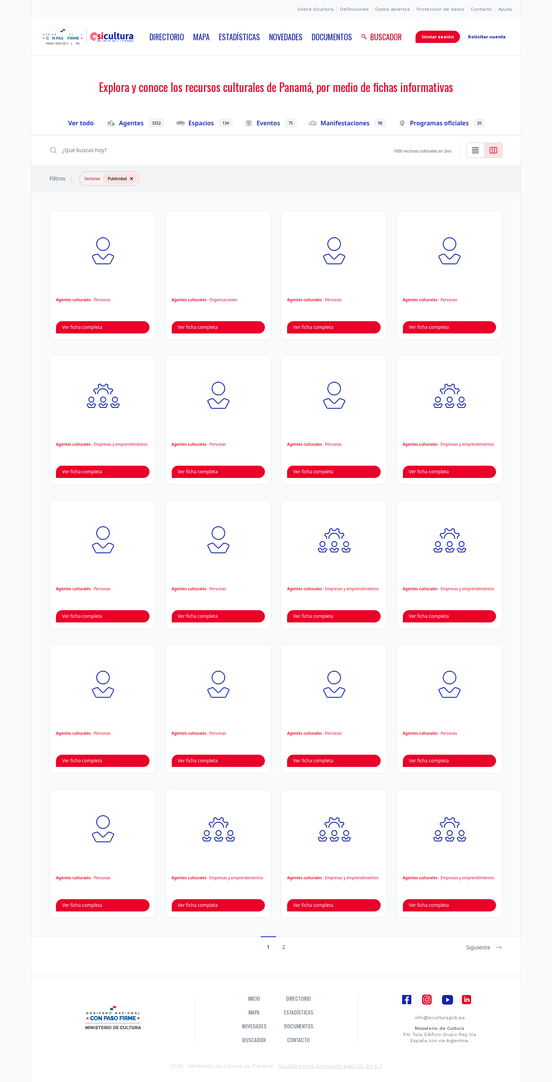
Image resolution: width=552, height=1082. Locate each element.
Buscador (254, 1040)
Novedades (254, 1026)
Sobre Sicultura (315, 9)
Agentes (135, 123)
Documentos (298, 1026)
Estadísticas (298, 1012)
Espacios (205, 123)
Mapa (254, 1012)
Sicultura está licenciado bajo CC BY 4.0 (330, 1066)
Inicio (254, 998)
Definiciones (354, 9)
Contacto (481, 9)
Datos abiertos (392, 9)
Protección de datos (440, 9)
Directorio (298, 998)
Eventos (271, 123)
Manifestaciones (347, 123)
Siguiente (484, 947)
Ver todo (81, 123)
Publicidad (123, 179)
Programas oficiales (441, 123)
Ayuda (505, 9)
